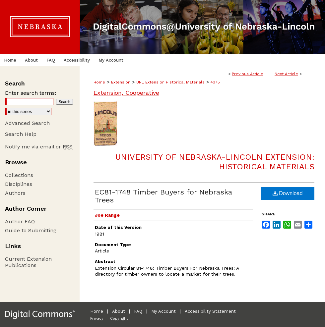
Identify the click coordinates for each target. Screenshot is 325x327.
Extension (120, 82)
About (118, 311)
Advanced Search (27, 123)
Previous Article (247, 74)
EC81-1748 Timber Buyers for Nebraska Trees (163, 196)
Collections (19, 175)
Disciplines (18, 184)
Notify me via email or (39, 146)
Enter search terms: (30, 93)
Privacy (96, 318)
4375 (215, 82)
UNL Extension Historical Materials (170, 82)
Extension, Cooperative (126, 92)
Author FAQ (20, 221)
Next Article (286, 74)
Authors (15, 193)
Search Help (20, 134)
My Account (163, 311)
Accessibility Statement (210, 311)
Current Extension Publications (28, 262)
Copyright (119, 318)
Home (99, 82)
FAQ (138, 311)
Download (288, 193)
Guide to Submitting (30, 230)
